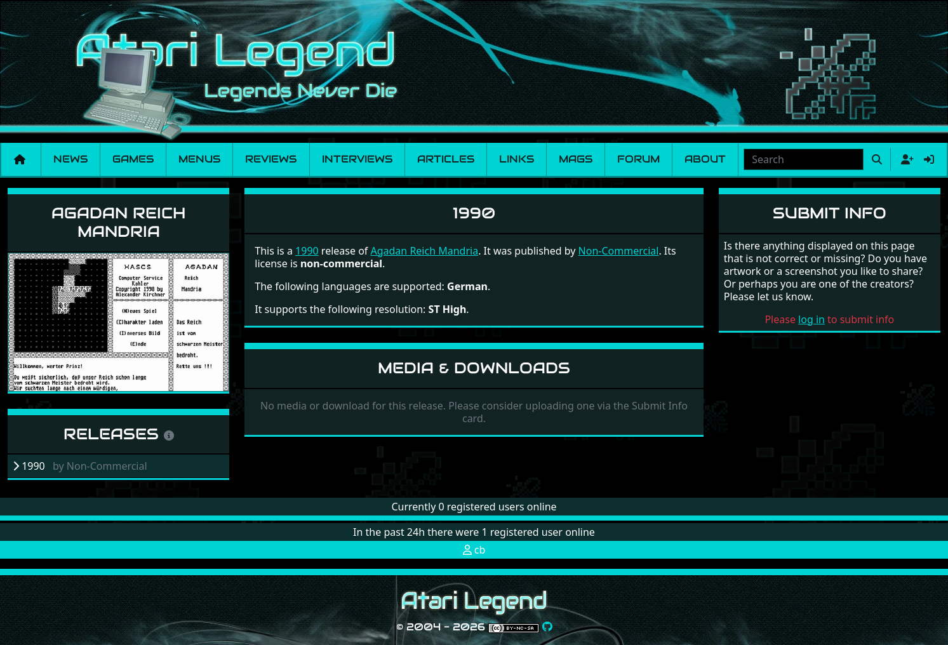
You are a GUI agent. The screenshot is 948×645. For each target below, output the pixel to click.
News (70, 159)
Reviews (271, 159)
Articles (445, 159)
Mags (575, 159)
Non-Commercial (618, 251)
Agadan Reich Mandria (118, 222)
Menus (199, 159)
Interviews (357, 159)
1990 (307, 251)
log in (811, 319)
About (705, 159)
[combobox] (804, 159)
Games (133, 159)
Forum (638, 159)
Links (516, 159)
